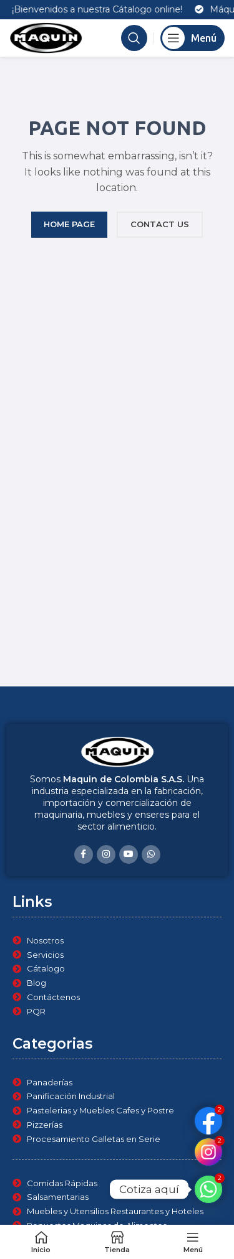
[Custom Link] (208, 1152)
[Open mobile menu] (192, 38)
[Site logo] (45, 37)
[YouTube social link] (128, 854)
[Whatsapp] (208, 1189)
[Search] (134, 38)
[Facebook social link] (83, 854)
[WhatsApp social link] (151, 854)
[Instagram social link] (106, 854)
